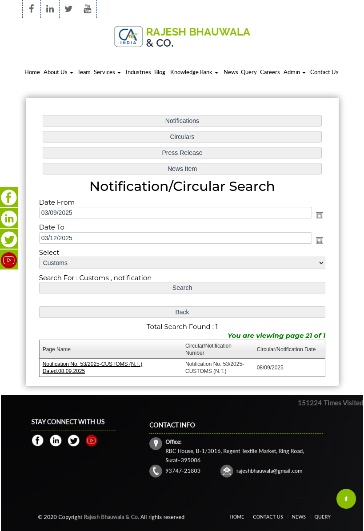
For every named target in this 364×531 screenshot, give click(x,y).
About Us (58, 71)
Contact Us (324, 71)
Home (32, 71)
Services (107, 71)
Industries (138, 71)
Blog (159, 71)
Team (84, 71)
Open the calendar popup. (318, 215)
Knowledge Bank (194, 71)
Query (249, 71)
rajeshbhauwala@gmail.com (261, 465)
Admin (295, 71)
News (231, 71)
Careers (270, 71)
